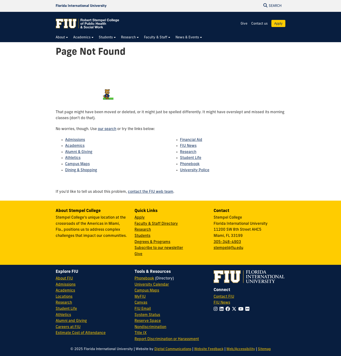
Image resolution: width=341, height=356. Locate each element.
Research (188, 152)
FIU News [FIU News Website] (222, 303)
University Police (194, 170)
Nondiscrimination (150, 327)
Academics (75, 146)
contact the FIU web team (150, 192)
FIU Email (143, 309)
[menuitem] (62, 37)
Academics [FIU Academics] (65, 291)
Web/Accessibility (240, 349)
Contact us (259, 24)
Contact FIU (224, 297)
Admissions (75, 140)
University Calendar (152, 285)
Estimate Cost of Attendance (81, 333)
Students (142, 236)
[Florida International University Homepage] (81, 6)
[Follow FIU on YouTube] (241, 309)
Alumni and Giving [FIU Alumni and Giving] (71, 321)
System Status (147, 315)
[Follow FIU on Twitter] (235, 309)
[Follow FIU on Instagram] (217, 309)
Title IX (141, 333)
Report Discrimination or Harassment (167, 339)
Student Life (190, 158)
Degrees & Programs (152, 242)
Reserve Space (148, 321)
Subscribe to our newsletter (159, 248)
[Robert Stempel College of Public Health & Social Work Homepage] (88, 23)
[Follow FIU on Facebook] (228, 309)
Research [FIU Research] (64, 303)
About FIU (64, 278)
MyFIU (140, 297)
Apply (278, 23)
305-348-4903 (227, 242)
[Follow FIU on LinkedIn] (222, 309)
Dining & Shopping (81, 170)
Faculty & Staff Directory (156, 224)
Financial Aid (191, 140)
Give (244, 24)
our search (107, 129)
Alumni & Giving (78, 152)
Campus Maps (77, 164)
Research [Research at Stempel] (143, 230)
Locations (64, 297)
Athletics (73, 158)
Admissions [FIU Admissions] (66, 285)
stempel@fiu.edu (228, 248)
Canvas (141, 303)
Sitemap (264, 349)
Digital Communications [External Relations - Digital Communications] (172, 349)
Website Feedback (209, 349)
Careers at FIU (68, 327)
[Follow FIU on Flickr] (248, 309)
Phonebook (190, 164)
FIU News (188, 146)
